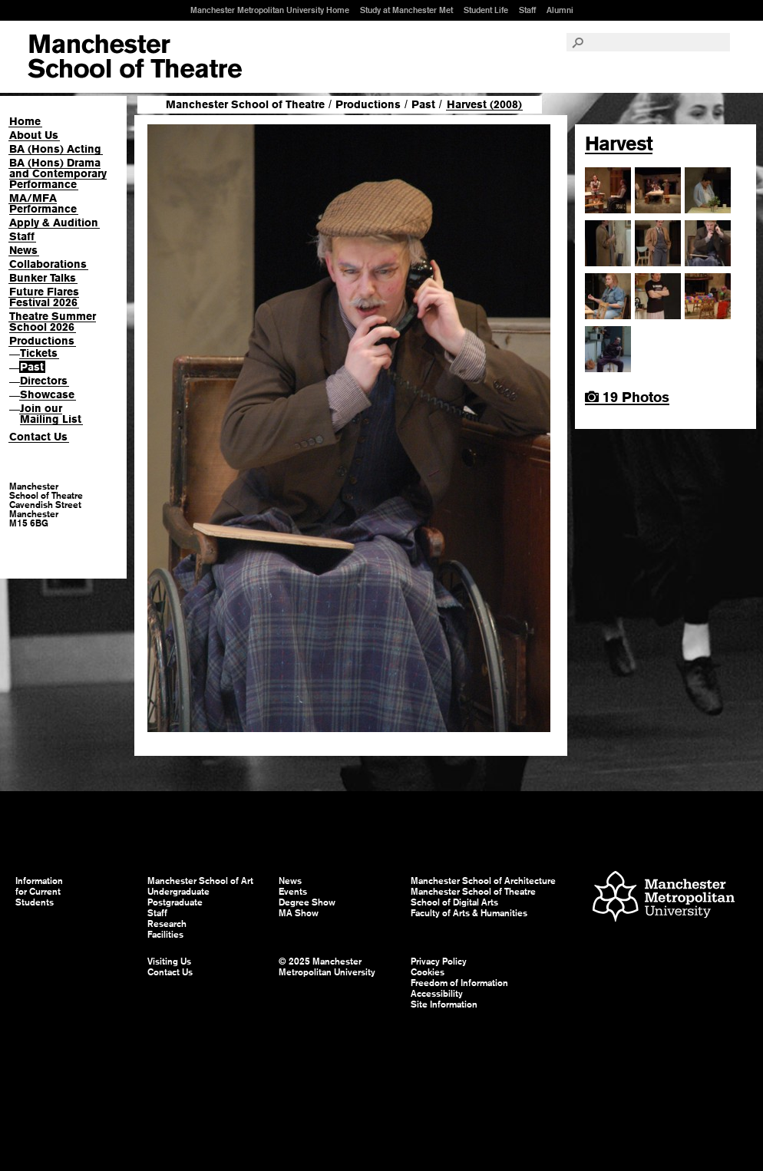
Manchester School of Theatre (245, 104)
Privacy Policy (439, 961)
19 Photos (627, 397)
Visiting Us (169, 961)
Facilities (165, 934)
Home (25, 121)
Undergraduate (178, 891)
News (23, 250)
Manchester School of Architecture (483, 881)
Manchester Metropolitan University (664, 898)
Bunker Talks (42, 278)
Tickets (39, 353)
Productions (41, 341)
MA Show (299, 913)
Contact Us (38, 436)
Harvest (618, 143)
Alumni (560, 10)
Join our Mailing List (50, 413)
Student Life (486, 10)
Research (167, 924)
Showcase (47, 394)
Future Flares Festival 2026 (44, 296)
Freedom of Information (459, 983)
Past (32, 367)
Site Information (444, 1004)
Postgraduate (175, 902)
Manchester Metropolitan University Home (269, 10)
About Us (33, 135)
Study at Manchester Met (406, 10)
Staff (527, 10)
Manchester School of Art (135, 57)
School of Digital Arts (454, 902)
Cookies (427, 972)
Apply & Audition (53, 222)
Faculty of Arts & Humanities (469, 913)
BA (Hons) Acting (55, 149)
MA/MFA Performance (43, 203)
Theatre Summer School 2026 (52, 321)
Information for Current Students (39, 892)
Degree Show (307, 902)
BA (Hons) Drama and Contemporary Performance (58, 173)
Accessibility (437, 993)
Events (293, 891)
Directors (44, 380)
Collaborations (48, 264)
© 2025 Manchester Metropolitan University (327, 967)
